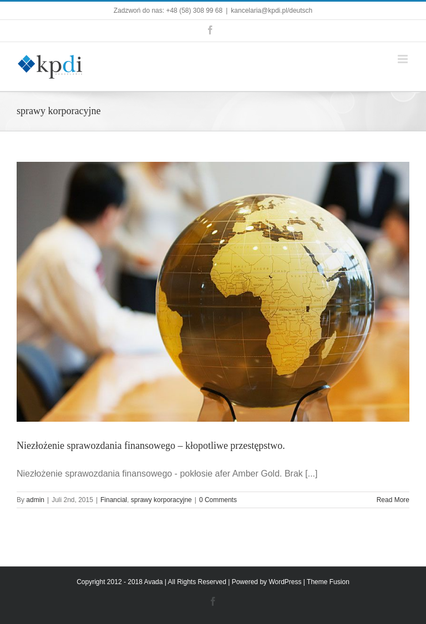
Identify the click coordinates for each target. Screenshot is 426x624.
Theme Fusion (328, 582)
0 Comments (218, 500)
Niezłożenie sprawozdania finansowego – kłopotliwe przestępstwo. (151, 445)
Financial (113, 500)
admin (35, 500)
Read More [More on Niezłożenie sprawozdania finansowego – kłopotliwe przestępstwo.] (393, 500)
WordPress (284, 582)
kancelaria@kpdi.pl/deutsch (271, 10)
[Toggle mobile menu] (403, 59)
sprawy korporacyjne (161, 500)
